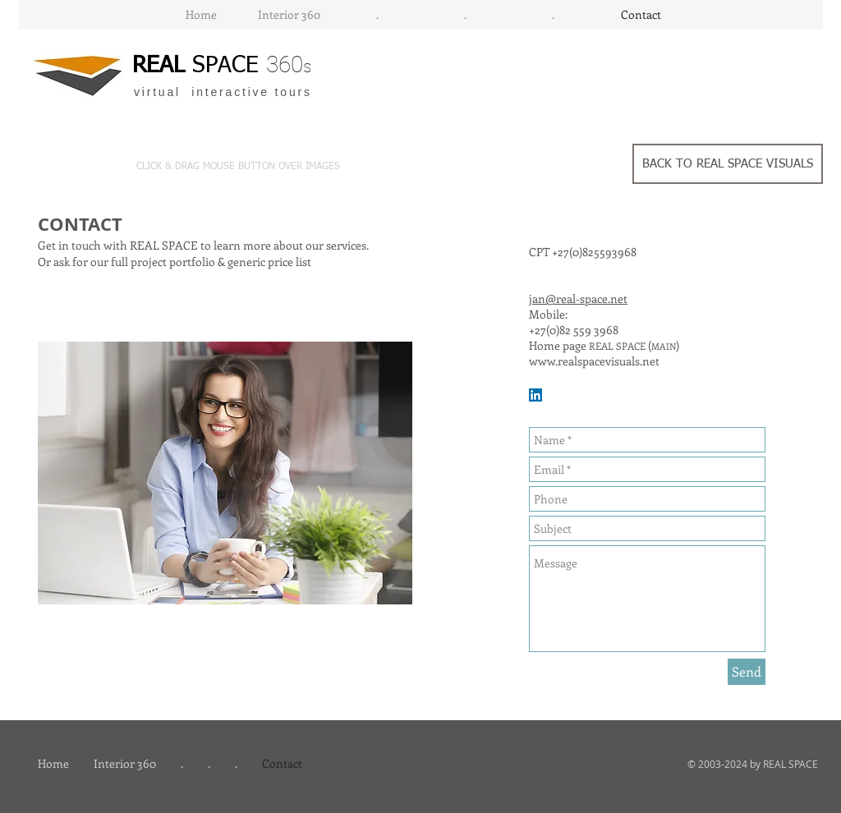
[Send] (746, 672)
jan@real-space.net (578, 298)
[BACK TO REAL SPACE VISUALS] (727, 164)
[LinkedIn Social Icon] (535, 395)
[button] (266, 166)
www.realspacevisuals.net (594, 361)
